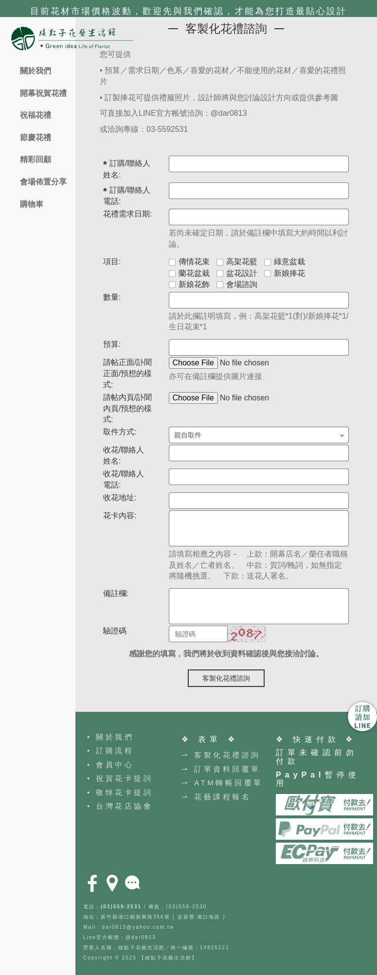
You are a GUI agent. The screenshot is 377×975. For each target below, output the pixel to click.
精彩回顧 (35, 159)
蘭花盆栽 (189, 273)
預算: (112, 344)
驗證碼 (114, 631)
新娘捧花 (284, 273)
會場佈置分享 (43, 182)
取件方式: (119, 432)
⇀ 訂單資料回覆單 (221, 769)
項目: (112, 261)
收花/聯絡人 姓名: (123, 455)
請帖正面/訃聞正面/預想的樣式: (127, 373)
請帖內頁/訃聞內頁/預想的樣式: (127, 408)
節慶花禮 (35, 137)
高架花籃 (236, 261)
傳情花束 (189, 261)
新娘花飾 (189, 284)
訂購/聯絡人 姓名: (126, 169)
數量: (112, 297)
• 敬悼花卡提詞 (120, 792)
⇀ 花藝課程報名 (216, 797)
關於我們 (35, 71)
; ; (259, 435)
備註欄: (115, 593)
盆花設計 (236, 273)
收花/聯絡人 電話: (123, 479)
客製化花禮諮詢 (226, 678)
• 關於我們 (110, 737)
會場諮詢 (236, 284)
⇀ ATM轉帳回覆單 (222, 782)
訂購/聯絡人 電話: (126, 196)
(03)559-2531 (121, 906)
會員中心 (115, 764)
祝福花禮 (35, 115)
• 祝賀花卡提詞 (120, 778)
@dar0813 (229, 113)
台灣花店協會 (124, 806)
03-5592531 (167, 129)
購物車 (31, 204)
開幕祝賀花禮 (43, 93)
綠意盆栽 (284, 261)
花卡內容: (119, 515)
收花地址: (119, 497)
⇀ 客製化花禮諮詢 (221, 755)
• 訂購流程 (110, 750)
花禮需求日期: (127, 214)
